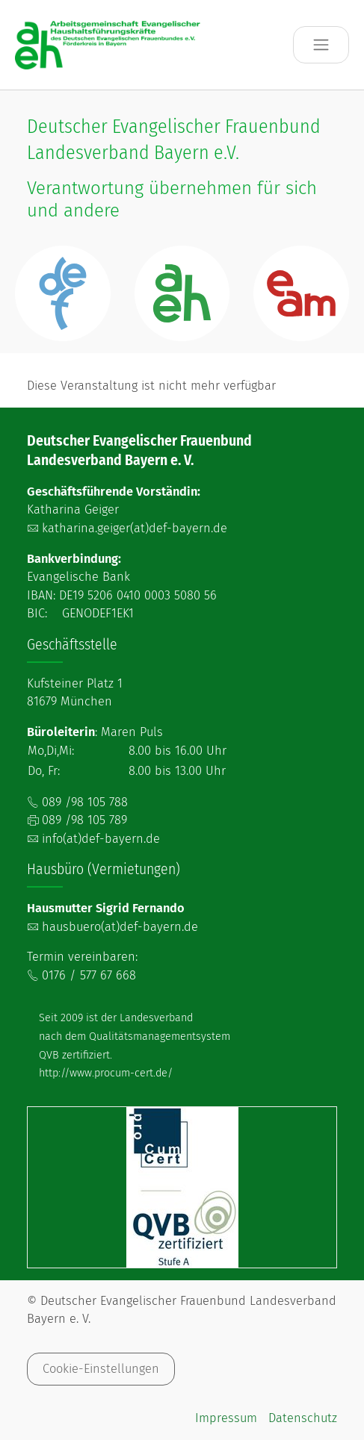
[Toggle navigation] (321, 45)
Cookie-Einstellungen (101, 1369)
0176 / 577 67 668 (89, 975)
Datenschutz (302, 1418)
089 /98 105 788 (85, 802)
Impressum (226, 1418)
